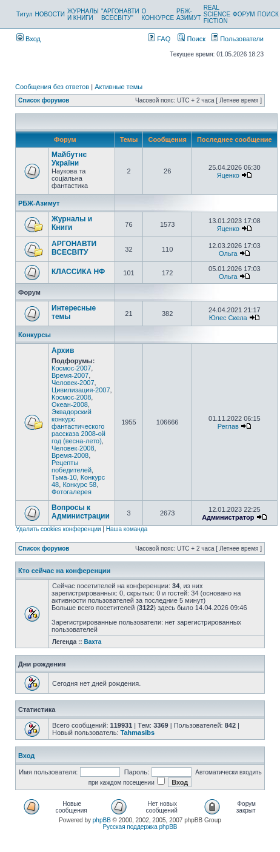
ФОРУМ (244, 14)
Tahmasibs (138, 732)
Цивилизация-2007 (81, 390)
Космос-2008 (71, 397)
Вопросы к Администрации (81, 511)
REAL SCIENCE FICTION (217, 14)
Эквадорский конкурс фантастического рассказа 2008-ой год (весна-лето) (78, 426)
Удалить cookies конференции (58, 529)
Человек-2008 (73, 448)
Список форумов (44, 100)
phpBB (102, 820)
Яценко (228, 175)
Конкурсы (34, 334)
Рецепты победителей (72, 466)
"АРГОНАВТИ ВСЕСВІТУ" (120, 14)
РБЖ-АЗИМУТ (188, 14)
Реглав (228, 426)
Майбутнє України (69, 158)
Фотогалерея (72, 491)
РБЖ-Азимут (38, 203)
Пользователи (237, 38)
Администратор (228, 517)
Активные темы (118, 86)
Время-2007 (70, 375)
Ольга (228, 253)
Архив (63, 350)
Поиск (191, 38)
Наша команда (127, 529)
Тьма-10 (64, 477)
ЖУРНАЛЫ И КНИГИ (83, 14)
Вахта (92, 642)
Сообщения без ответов (52, 86)
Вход (28, 38)
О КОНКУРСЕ (158, 14)
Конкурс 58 (79, 484)
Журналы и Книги (72, 223)
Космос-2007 (71, 368)
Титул (24, 14)
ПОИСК (268, 14)
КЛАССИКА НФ (78, 271)
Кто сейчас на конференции (64, 570)
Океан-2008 (70, 404)
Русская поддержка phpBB (139, 826)
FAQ (159, 38)
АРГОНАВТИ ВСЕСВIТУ (74, 248)
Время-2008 (70, 455)
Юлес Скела (228, 317)
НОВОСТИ (50, 14)
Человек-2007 (73, 382)
